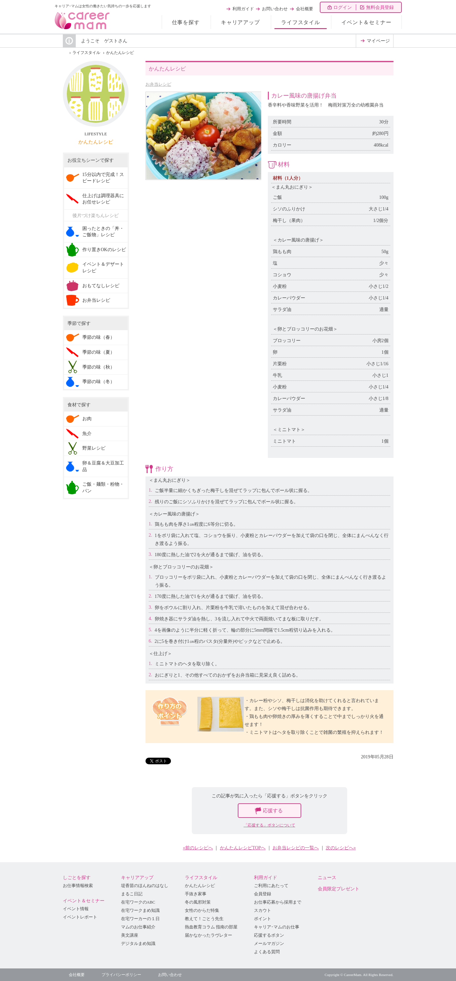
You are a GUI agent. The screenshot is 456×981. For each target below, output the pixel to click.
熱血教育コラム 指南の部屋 (211, 927)
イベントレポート (80, 917)
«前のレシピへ (198, 847)
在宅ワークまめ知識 (140, 910)
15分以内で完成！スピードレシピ (103, 178)
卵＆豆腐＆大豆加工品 (103, 466)
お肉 (87, 418)
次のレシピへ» (341, 847)
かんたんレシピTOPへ (243, 847)
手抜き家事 (195, 894)
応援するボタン (269, 935)
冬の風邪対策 (198, 902)
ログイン (342, 7)
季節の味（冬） (98, 381)
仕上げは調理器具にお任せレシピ (103, 199)
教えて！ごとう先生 (204, 918)
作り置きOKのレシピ (104, 249)
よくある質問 (267, 952)
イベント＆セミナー (366, 22)
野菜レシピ (93, 448)
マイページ (378, 40)
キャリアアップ (240, 22)
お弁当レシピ (158, 84)
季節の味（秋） (98, 367)
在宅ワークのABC (138, 902)
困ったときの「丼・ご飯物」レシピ (103, 232)
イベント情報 (76, 909)
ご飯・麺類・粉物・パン (103, 487)
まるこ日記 (132, 894)
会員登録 (262, 894)
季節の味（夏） (98, 352)
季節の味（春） (98, 337)
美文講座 (129, 935)
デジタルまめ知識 (138, 943)
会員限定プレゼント (338, 888)
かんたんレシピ (120, 52)
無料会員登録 (380, 7)
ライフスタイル (300, 22)
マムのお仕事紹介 (138, 927)
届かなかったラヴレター (208, 935)
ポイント (262, 918)
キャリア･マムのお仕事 (276, 927)
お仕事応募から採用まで (277, 902)
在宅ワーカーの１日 (140, 918)
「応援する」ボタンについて (269, 825)
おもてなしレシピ (100, 285)
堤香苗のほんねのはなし (144, 885)
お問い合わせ (275, 8)
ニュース (327, 877)
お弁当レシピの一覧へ (295, 847)
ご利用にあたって (271, 885)
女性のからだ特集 (202, 910)
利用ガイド (243, 8)
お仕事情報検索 (78, 885)
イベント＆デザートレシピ (103, 267)
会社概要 (304, 8)
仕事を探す (186, 22)
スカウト (262, 910)
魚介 (87, 433)
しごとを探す (77, 877)
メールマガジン (269, 943)
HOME (65, 53)
